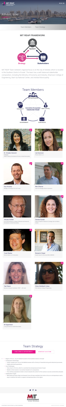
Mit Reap (8, 3)
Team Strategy (40, 27)
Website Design (54, 405)
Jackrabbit (61, 405)
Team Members (26, 27)
